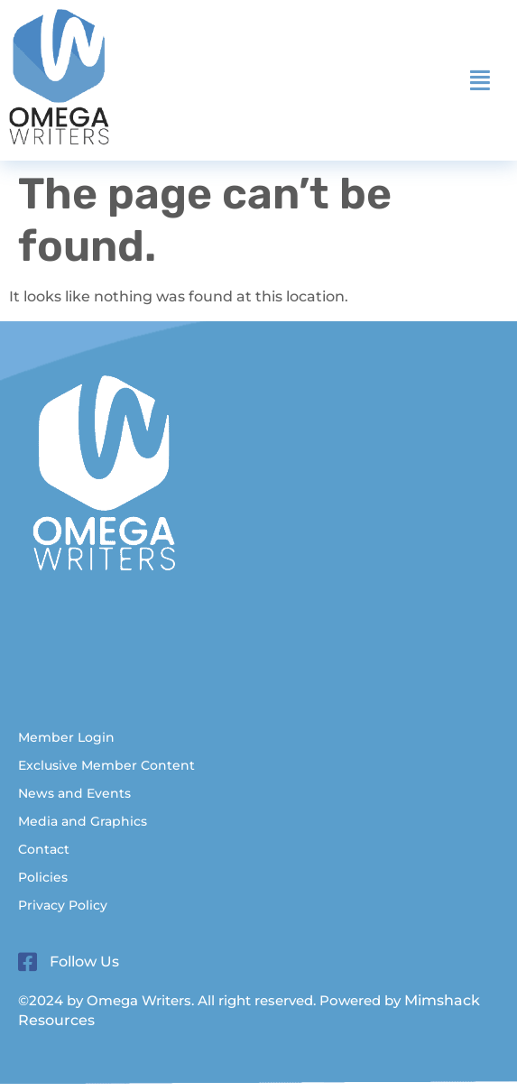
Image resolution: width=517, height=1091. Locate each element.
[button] (480, 80)
